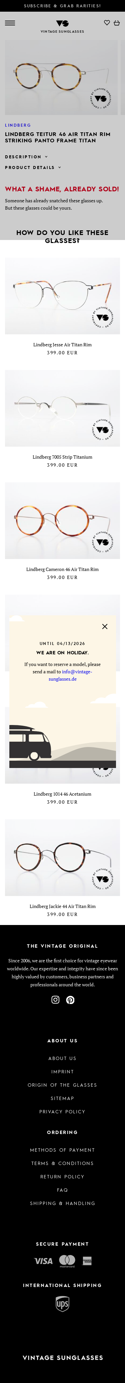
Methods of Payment (62, 1150)
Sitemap (62, 1098)
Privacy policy (62, 1111)
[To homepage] (62, 1357)
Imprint (62, 1071)
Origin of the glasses (62, 1085)
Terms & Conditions (62, 1163)
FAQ (62, 1190)
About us (62, 1058)
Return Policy (62, 1176)
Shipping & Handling (62, 1203)
